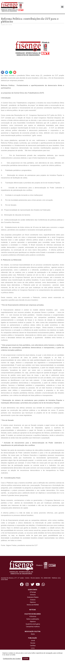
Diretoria (32, 594)
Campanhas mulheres (32, 626)
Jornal (33, 640)
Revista (33, 643)
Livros (33, 648)
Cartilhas (33, 645)
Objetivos (32, 602)
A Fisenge (32, 592)
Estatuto (32, 599)
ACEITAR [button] (25, 658)
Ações (32, 634)
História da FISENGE (32, 605)
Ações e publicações (32, 619)
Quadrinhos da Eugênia (32, 624)
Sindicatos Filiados (32, 597)
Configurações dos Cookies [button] (12, 659)
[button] (62, 7)
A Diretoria (32, 616)
